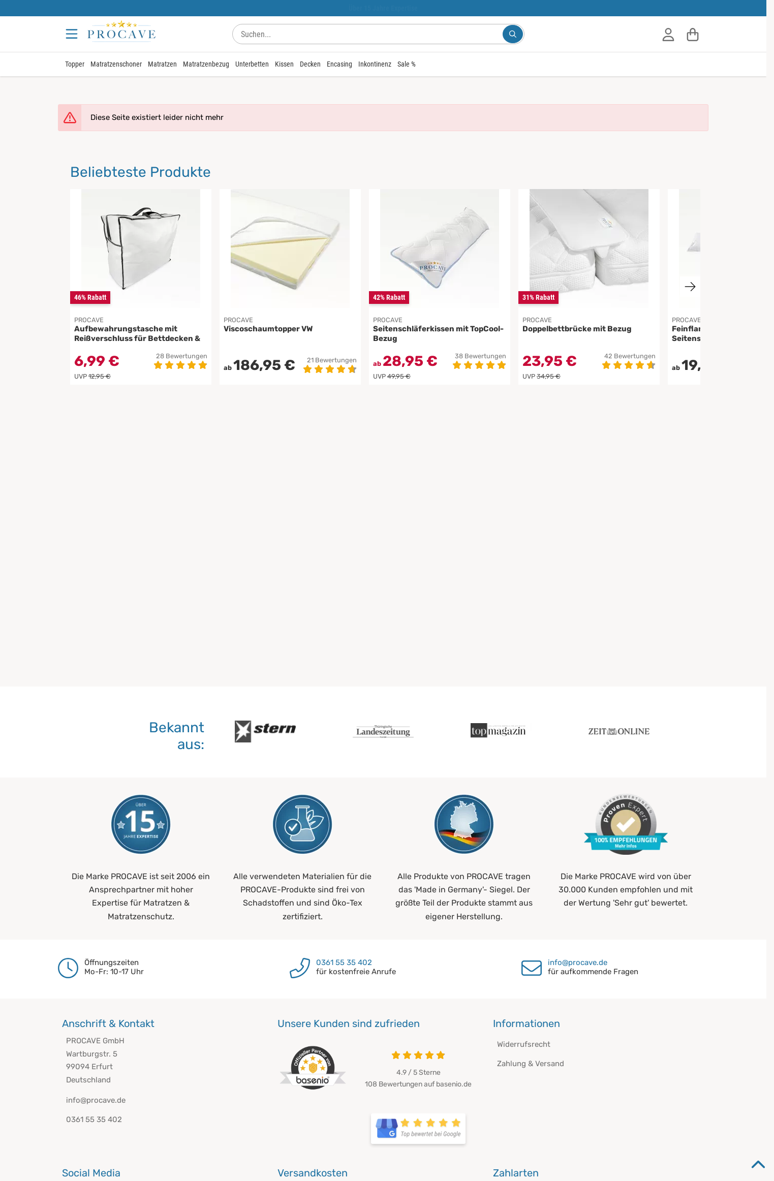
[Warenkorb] (692, 34)
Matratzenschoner (116, 64)
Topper (74, 64)
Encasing (339, 64)
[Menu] (72, 34)
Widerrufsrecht (523, 1044)
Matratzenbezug (206, 64)
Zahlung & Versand (530, 1063)
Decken (310, 64)
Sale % (406, 64)
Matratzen (162, 64)
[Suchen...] (513, 34)
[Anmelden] (668, 34)
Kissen (284, 64)
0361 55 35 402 (344, 962)
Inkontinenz (374, 64)
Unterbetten (252, 64)
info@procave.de (577, 962)
